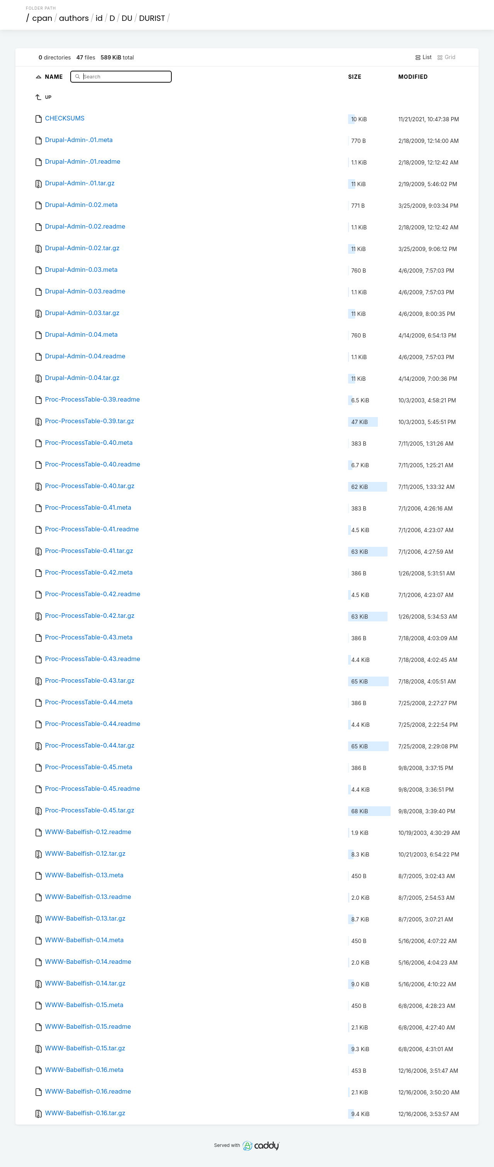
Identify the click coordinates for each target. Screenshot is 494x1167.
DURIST (152, 18)
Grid (446, 57)
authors (74, 18)
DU (127, 18)
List (423, 57)
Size (355, 76)
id (99, 18)
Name (55, 76)
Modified (413, 76)
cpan (42, 18)
